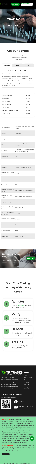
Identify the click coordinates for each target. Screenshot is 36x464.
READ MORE (6, 454)
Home (25, 375)
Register (21, 305)
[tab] (6, 65)
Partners (26, 382)
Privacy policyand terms (27, 387)
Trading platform (28, 377)
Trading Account (28, 380)
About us (26, 384)
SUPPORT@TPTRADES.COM (25, 406)
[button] (32, 438)
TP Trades (21, 401)
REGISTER (30, 258)
